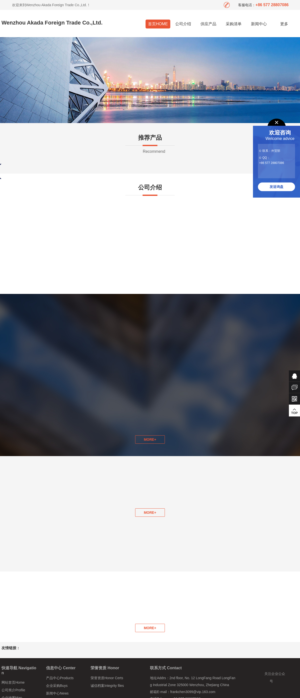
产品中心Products (60, 678)
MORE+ (150, 513)
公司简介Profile (13, 690)
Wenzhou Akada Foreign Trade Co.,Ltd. (51, 23)
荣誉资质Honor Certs (107, 678)
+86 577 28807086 (271, 163)
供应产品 (208, 24)
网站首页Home (13, 682)
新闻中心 (259, 24)
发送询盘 (276, 187)
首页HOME (158, 24)
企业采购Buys (57, 686)
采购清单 (234, 24)
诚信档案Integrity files (107, 686)
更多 (284, 24)
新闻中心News (57, 693)
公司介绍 (183, 24)
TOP (294, 411)
